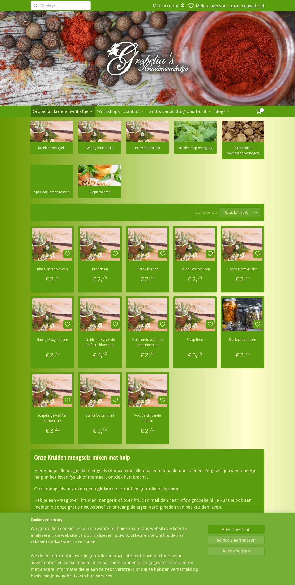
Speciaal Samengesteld (51, 192)
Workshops (108, 111)
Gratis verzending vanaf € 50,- (179, 111)
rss (211, 576)
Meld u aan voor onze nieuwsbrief (230, 5)
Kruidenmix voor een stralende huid (147, 342)
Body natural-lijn (147, 148)
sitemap (201, 576)
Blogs (222, 111)
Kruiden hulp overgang (195, 148)
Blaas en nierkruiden (52, 269)
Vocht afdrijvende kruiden (147, 418)
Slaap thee (195, 339)
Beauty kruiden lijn (100, 148)
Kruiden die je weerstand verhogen (243, 150)
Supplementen (100, 192)
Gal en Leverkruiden (195, 269)
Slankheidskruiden (242, 339)
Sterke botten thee (100, 415)
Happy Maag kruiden (52, 339)
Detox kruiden (147, 269)
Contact (134, 111)
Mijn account (169, 5)
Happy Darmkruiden (242, 269)
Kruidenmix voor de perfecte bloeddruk (100, 342)
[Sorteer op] (240, 212)
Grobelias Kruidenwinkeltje (48, 544)
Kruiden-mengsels (52, 148)
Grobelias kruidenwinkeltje (63, 111)
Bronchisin (100, 269)
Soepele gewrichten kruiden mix (53, 418)
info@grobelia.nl (196, 500)
